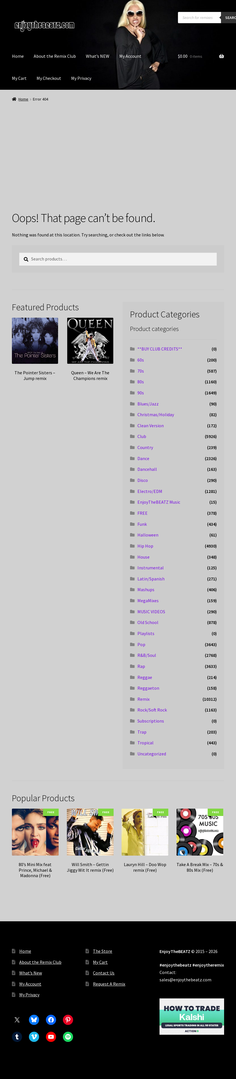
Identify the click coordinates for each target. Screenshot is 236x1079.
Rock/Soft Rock (152, 710)
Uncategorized (151, 754)
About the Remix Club (55, 56)
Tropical (145, 742)
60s (140, 360)
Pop (141, 644)
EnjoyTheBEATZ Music (158, 502)
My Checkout (49, 78)
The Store (102, 951)
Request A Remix (109, 984)
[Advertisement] (118, 145)
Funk (142, 524)
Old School (147, 622)
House (143, 557)
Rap (141, 666)
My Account (130, 56)
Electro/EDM (149, 491)
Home (18, 56)
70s (140, 371)
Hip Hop (145, 546)
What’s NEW (97, 56)
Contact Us (103, 973)
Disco (142, 480)
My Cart (19, 78)
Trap (141, 732)
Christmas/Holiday (155, 414)
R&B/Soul (146, 655)
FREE (142, 513)
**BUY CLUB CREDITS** (159, 349)
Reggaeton (148, 688)
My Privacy (81, 78)
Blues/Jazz (148, 404)
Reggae (144, 677)
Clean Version (150, 425)
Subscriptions (150, 721)
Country (145, 447)
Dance (143, 458)
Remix (143, 699)
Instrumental (150, 568)
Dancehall (147, 469)
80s (140, 381)
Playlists (145, 633)
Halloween (147, 535)
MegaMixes (148, 600)
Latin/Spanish (151, 579)
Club (141, 436)
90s (140, 393)
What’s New (30, 973)
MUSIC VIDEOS (151, 611)
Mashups (145, 589)
